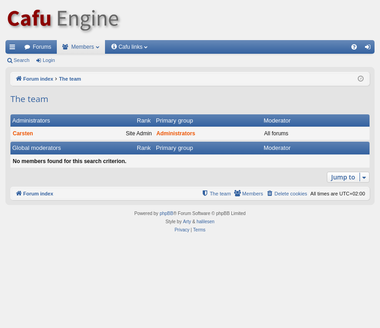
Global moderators (36, 147)
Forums (42, 47)
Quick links (14, 49)
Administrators (31, 120)
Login (49, 60)
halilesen (205, 221)
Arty (187, 221)
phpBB (166, 213)
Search (22, 60)
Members (82, 47)
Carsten (23, 133)
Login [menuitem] (370, 49)
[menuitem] (354, 47)
